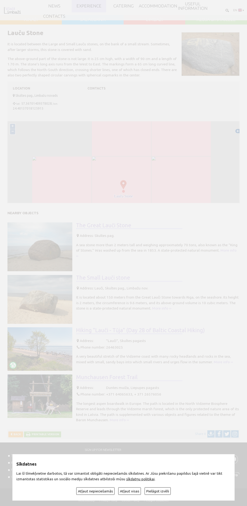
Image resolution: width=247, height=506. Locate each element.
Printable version (44, 434)
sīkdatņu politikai (140, 479)
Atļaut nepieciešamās (95, 491)
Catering (123, 6)
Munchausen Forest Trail (107, 377)
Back (16, 434)
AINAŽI (31, 20)
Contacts (54, 16)
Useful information (193, 6)
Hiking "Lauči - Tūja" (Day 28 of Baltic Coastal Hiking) (140, 330)
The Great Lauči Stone (103, 225)
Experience (89, 6)
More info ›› (161, 308)
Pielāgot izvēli (157, 491)
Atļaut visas (129, 491)
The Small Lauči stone (103, 277)
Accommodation (158, 6)
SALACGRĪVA (92, 20)
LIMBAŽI (154, 20)
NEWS (54, 6)
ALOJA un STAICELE (216, 20)
